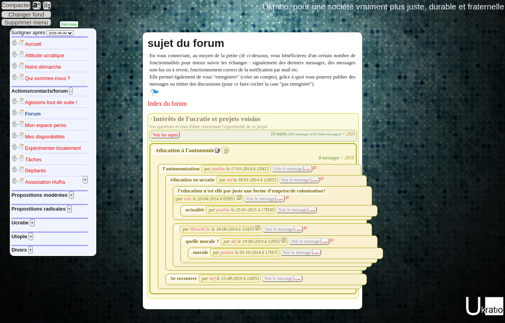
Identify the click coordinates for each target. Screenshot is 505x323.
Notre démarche (43, 67)
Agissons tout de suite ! (51, 102)
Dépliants (35, 171)
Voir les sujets (165, 135)
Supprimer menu (26, 22)
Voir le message (288, 168)
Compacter (16, 5)
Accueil (33, 44)
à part (307, 169)
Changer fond (26, 14)
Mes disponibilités (45, 137)
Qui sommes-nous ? (47, 78)
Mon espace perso (45, 125)
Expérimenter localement (53, 148)
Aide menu (69, 24)
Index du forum (167, 103)
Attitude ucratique (44, 55)
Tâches (33, 159)
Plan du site (252, 320)
